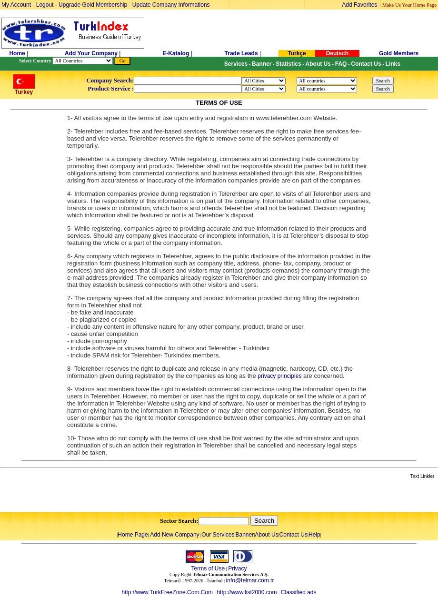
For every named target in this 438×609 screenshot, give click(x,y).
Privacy (237, 568)
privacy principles (279, 376)
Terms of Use (208, 568)
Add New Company (174, 534)
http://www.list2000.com (247, 592)
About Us (266, 534)
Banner (245, 534)
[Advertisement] (112, 496)
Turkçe (297, 53)
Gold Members (398, 53)
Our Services (217, 534)
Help (314, 534)
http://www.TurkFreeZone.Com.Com (167, 592)
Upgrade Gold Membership (94, 4)
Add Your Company (92, 53)
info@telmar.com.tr (250, 580)
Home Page (133, 534)
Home (18, 53)
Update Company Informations (171, 4)
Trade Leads (241, 53)
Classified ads (299, 592)
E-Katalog (175, 53)
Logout (45, 4)
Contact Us (293, 534)
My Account (16, 4)
